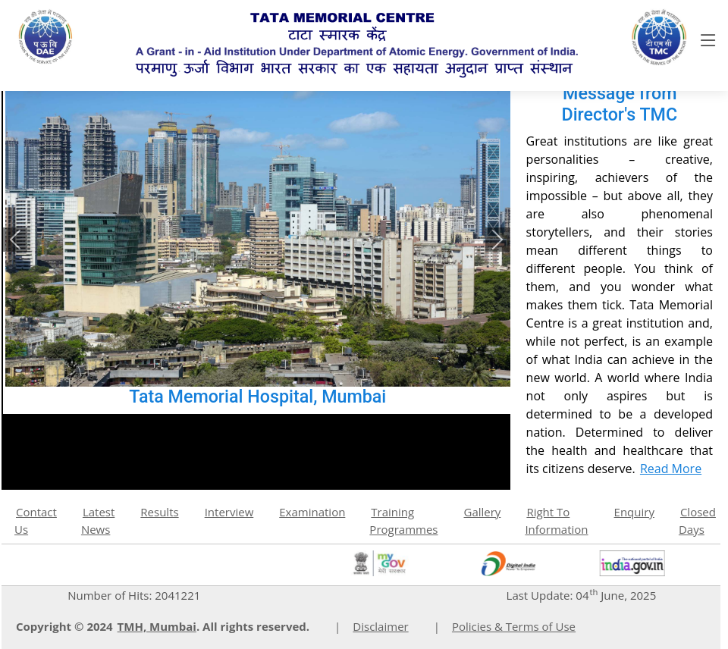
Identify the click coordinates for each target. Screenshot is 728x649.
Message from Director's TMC (619, 104)
